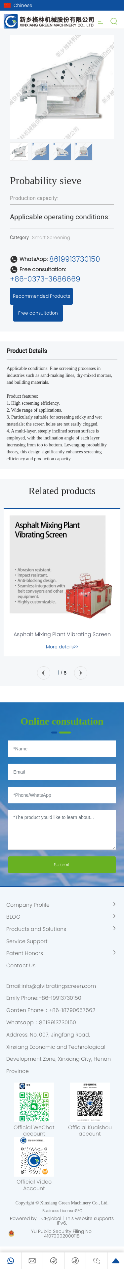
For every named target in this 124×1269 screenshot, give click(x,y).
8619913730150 (74, 259)
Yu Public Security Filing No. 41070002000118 (62, 1233)
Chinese (23, 5)
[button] (106, 87)
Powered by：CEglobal (35, 1218)
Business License (58, 1210)
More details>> (62, 646)
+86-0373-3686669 (45, 279)
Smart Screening (51, 237)
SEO (78, 1210)
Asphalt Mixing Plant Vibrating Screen (62, 634)
